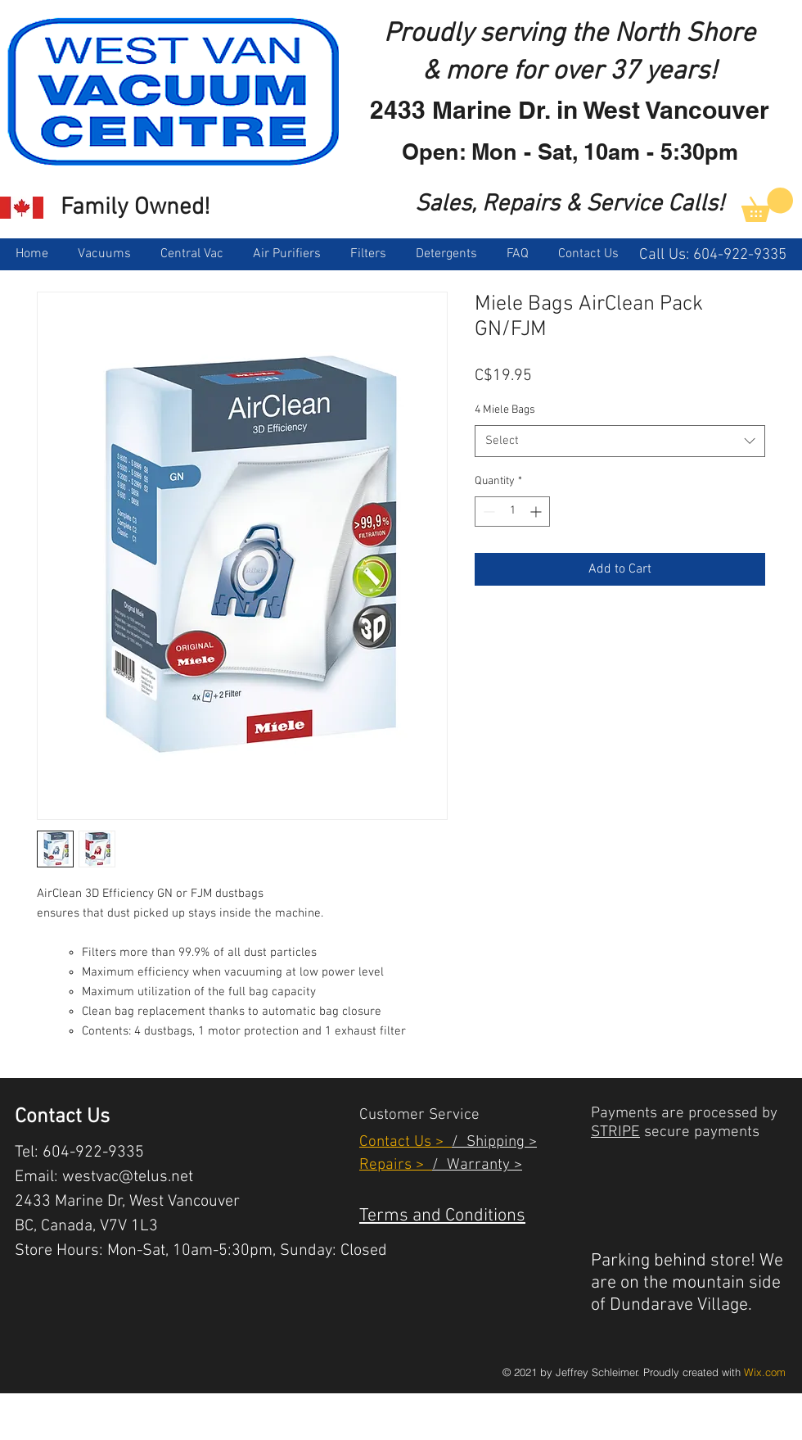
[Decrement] (487, 511)
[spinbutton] (512, 511)
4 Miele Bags (505, 410)
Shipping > (497, 1142)
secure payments (699, 1132)
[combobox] (620, 441)
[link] (767, 205)
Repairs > (395, 1165)
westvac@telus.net (127, 1177)
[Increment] (537, 511)
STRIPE (615, 1132)
